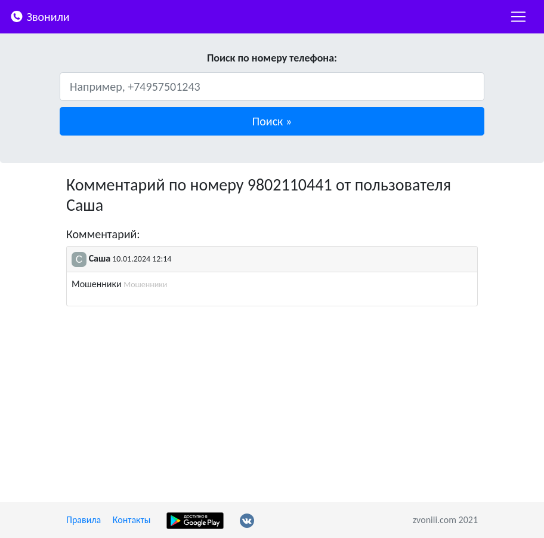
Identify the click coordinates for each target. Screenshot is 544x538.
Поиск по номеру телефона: (272, 57)
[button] (272, 121)
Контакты (132, 519)
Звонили (40, 16)
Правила (83, 519)
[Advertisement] (272, 404)
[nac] (518, 16)
